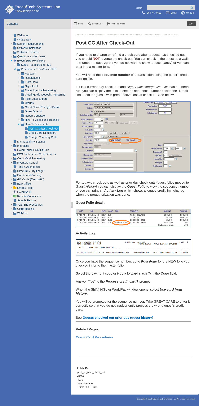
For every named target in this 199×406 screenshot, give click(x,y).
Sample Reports (26, 200)
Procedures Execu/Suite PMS (38, 69)
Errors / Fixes (25, 187)
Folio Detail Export (36, 98)
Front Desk (31, 81)
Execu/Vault (24, 192)
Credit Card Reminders (42, 132)
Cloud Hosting (25, 208)
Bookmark (96, 24)
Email (174, 12)
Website (190, 12)
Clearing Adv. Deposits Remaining (45, 94)
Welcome (22, 35)
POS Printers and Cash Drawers (36, 154)
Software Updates (27, 52)
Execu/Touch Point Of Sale (33, 150)
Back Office (24, 183)
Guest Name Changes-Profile (42, 107)
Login (191, 23)
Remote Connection (29, 196)
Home (78, 34)
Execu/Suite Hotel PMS (31, 60)
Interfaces (23, 145)
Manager (30, 73)
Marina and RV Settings (31, 141)
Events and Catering (29, 175)
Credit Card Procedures (94, 337)
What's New (24, 39)
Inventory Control (27, 162)
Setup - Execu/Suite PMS (36, 64)
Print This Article (118, 24)
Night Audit (31, 86)
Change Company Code (43, 137)
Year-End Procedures (30, 204)
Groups (29, 103)
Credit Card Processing (31, 158)
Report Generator (35, 115)
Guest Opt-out (33, 111)
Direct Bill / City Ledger (30, 171)
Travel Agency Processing (40, 90)
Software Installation (29, 47)
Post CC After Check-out (43, 128)
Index (80, 24)
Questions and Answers (31, 56)
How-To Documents (36, 124)
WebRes (22, 213)
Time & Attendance (28, 166)
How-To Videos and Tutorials (42, 119)
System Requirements (30, 43)
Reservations (33, 77)
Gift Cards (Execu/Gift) (30, 179)
